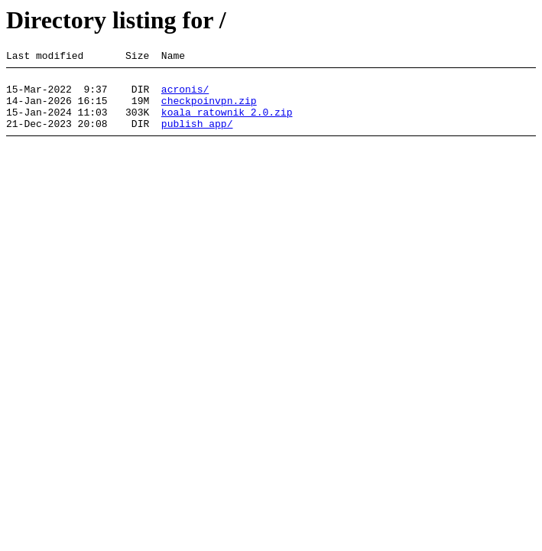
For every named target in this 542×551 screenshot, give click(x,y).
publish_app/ (197, 137)
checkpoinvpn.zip (209, 109)
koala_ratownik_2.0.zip (227, 123)
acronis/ (185, 96)
